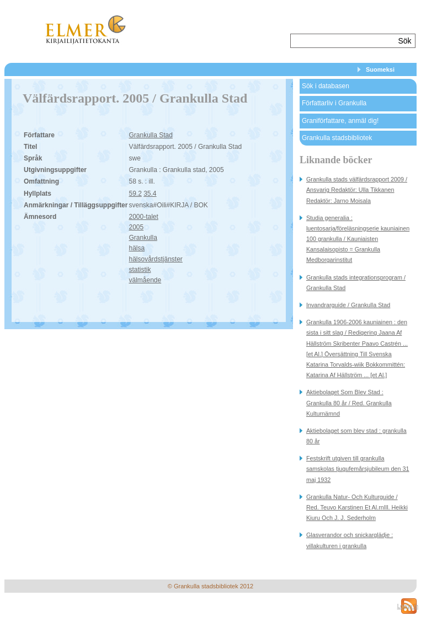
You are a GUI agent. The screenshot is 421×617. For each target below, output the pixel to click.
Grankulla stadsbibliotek (337, 138)
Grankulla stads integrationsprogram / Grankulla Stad (356, 282)
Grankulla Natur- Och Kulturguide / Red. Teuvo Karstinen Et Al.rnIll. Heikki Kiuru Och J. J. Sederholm (357, 507)
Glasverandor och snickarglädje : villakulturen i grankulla (349, 540)
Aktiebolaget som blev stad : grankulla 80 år (356, 435)
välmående (145, 280)
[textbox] (343, 40)
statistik (140, 269)
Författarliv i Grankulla (334, 103)
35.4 (149, 193)
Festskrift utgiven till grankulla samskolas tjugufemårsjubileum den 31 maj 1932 (357, 468)
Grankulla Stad (150, 135)
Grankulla (143, 238)
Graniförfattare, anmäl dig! (340, 121)
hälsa (137, 248)
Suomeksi (380, 69)
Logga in (407, 606)
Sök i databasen (325, 86)
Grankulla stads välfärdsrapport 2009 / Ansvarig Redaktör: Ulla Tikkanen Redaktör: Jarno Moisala (356, 189)
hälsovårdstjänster (155, 259)
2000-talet (143, 217)
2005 (136, 227)
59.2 (135, 193)
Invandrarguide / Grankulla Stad (348, 305)
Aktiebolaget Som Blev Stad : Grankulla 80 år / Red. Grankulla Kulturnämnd (349, 402)
